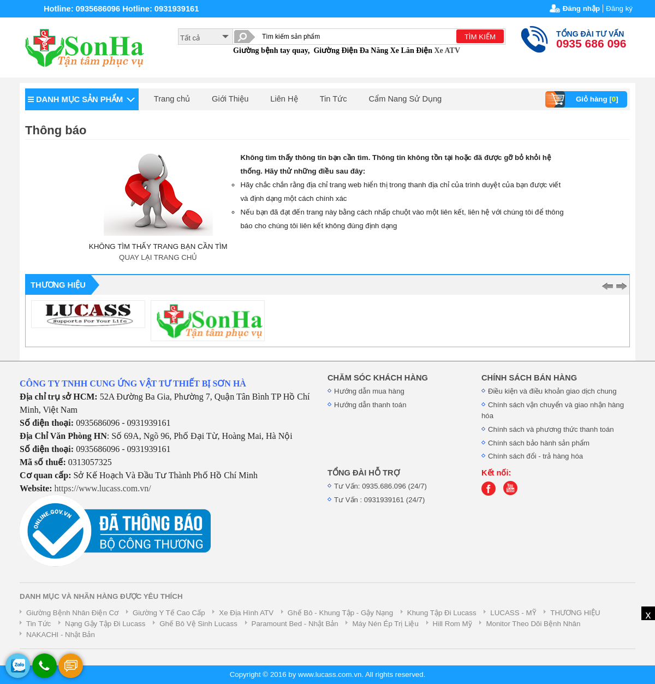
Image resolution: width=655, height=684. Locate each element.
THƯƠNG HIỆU (575, 613)
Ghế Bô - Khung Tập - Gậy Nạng (340, 613)
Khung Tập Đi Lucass (442, 613)
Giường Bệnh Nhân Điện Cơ (72, 613)
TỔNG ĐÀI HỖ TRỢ (363, 472)
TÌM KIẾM (480, 37)
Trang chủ (172, 98)
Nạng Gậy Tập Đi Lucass (105, 624)
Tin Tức (333, 98)
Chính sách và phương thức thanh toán (551, 429)
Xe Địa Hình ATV (246, 613)
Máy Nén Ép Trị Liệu (385, 624)
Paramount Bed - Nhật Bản (295, 624)
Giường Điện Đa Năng (350, 50)
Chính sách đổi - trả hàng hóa (535, 456)
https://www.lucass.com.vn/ (103, 488)
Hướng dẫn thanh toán (370, 405)
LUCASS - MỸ (513, 613)
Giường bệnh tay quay (270, 50)
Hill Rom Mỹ (452, 624)
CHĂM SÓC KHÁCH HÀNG (377, 377)
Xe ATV (447, 50)
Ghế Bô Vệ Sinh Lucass (198, 624)
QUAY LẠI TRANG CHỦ (158, 257)
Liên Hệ (283, 98)
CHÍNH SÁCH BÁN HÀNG (529, 377)
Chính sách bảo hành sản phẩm (539, 443)
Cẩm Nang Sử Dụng (405, 98)
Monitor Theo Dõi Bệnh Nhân (533, 624)
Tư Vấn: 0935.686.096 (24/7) (380, 486)
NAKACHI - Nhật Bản (60, 635)
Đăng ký (619, 8)
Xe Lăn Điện (411, 50)
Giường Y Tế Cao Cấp (169, 613)
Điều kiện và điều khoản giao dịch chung (552, 391)
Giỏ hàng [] (583, 99)
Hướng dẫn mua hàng (369, 391)
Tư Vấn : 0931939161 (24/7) (379, 500)
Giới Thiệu (230, 98)
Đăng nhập (581, 8)
